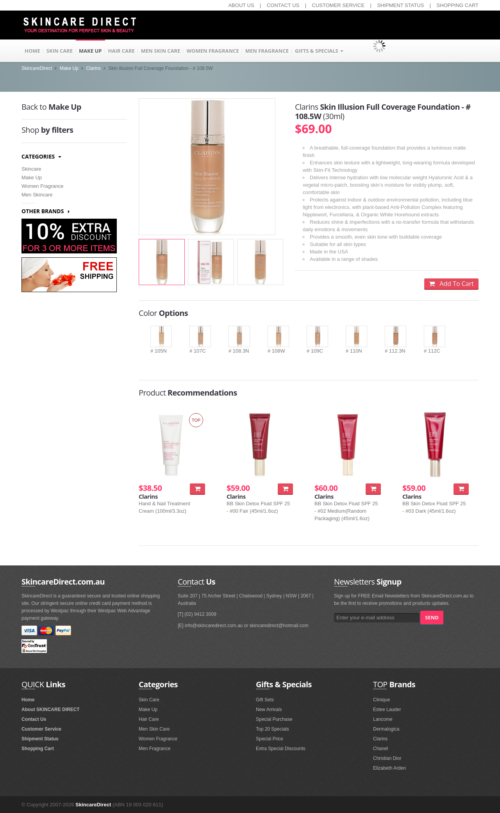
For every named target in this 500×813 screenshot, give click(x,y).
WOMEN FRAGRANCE (212, 50)
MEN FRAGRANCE (267, 50)
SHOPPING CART (458, 5)
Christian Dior (387, 758)
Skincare (31, 169)
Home (27, 699)
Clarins (93, 68)
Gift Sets (265, 699)
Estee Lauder (387, 709)
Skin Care (149, 699)
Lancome (382, 719)
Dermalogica (386, 729)
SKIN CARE (59, 50)
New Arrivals (269, 709)
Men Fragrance (154, 748)
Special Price (269, 739)
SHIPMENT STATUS (400, 5)
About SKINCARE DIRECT (50, 709)
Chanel (380, 748)
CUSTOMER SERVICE (338, 5)
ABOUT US (241, 5)
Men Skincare (36, 195)
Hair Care (149, 719)
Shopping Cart (37, 748)
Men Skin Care (154, 729)
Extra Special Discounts (280, 748)
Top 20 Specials (272, 729)
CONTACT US (283, 5)
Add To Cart (451, 283)
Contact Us (33, 719)
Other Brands (45, 211)
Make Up (69, 68)
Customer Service (41, 729)
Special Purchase (274, 719)
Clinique (381, 699)
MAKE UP (90, 50)
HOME (32, 50)
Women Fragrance (42, 186)
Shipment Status (40, 739)
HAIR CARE (121, 50)
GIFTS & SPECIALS (319, 50)
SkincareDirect (36, 68)
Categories (41, 156)
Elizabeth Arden (389, 768)
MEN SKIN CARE (160, 50)
